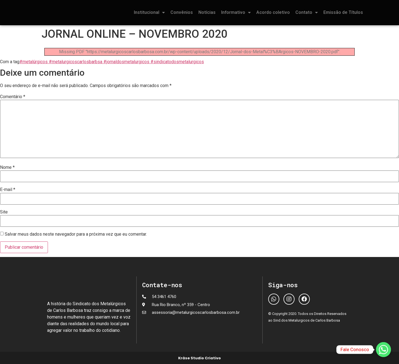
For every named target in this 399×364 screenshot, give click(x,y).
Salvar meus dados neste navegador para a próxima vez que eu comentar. (76, 234)
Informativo (236, 12)
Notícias (207, 12)
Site (4, 212)
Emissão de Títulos (343, 12)
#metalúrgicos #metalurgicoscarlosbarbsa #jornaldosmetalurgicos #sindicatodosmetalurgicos (111, 61)
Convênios (181, 12)
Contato (306, 12)
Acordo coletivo (273, 12)
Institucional (149, 12)
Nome (7, 167)
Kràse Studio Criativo (199, 358)
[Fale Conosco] (383, 349)
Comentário (12, 97)
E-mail (7, 189)
